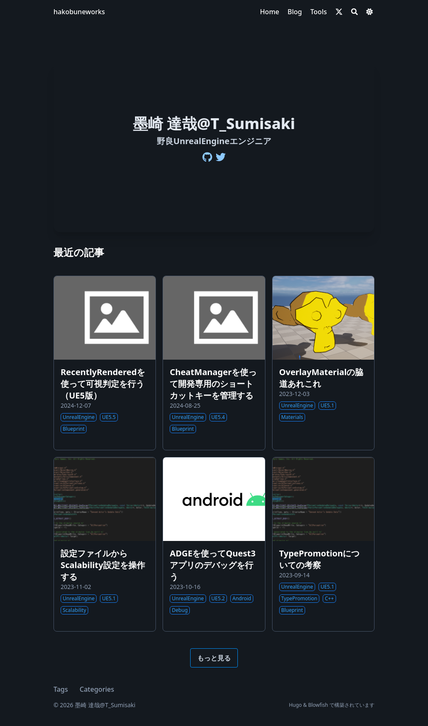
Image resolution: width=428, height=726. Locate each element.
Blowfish (318, 704)
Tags (61, 689)
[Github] (207, 157)
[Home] (269, 12)
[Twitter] (220, 157)
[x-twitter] (339, 11)
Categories (97, 689)
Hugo (295, 704)
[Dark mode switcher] (369, 11)
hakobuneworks (79, 11)
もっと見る (214, 658)
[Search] (354, 11)
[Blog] (295, 12)
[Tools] (318, 12)
